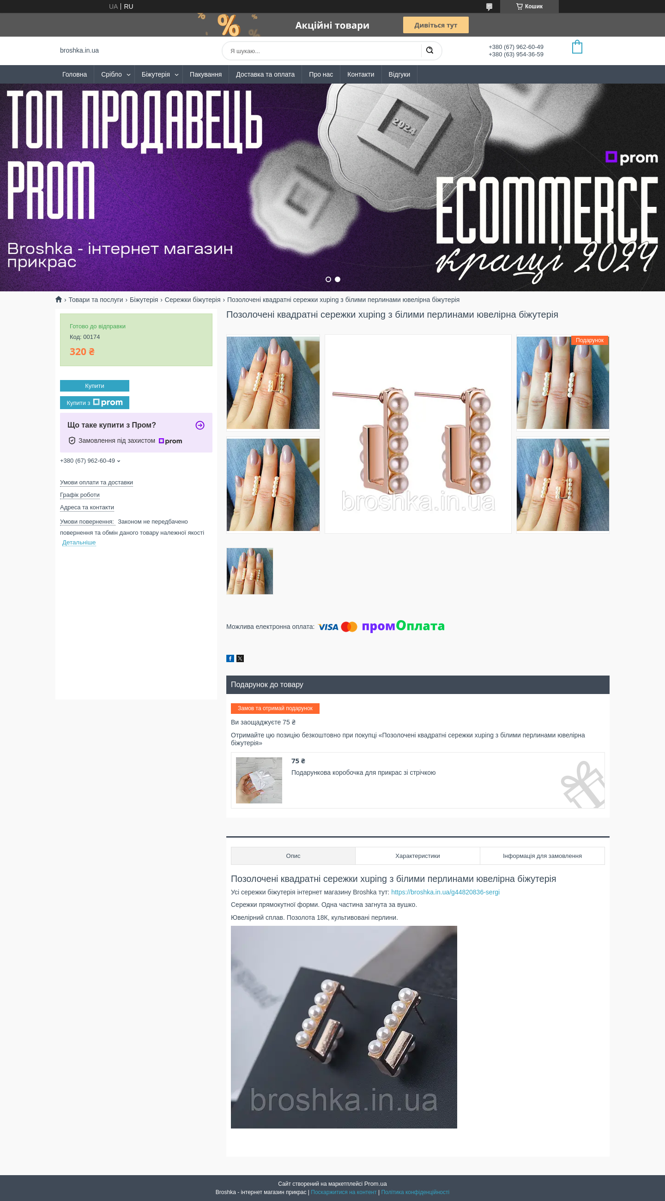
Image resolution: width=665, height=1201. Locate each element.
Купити (94, 385)
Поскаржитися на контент (343, 1192)
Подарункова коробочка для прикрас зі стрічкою (363, 772)
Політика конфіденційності (415, 1192)
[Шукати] (429, 50)
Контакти (360, 74)
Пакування (206, 74)
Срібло (111, 74)
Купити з (94, 402)
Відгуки (400, 74)
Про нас (321, 74)
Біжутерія (156, 74)
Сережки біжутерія (193, 299)
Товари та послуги (95, 299)
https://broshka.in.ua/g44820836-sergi (445, 892)
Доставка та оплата (265, 74)
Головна (74, 74)
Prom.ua (375, 1183)
